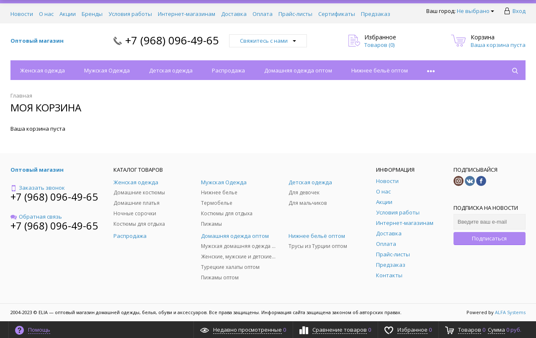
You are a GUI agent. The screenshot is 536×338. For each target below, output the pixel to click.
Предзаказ (375, 14)
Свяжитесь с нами (268, 40)
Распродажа (228, 70)
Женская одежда (42, 70)
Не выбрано (475, 11)
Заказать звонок (37, 187)
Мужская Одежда (107, 70)
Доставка (234, 14)
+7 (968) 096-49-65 (172, 40)
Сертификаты (336, 14)
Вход (519, 11)
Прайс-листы (295, 14)
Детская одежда (171, 70)
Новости (21, 14)
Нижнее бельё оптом (379, 70)
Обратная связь (36, 216)
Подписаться (489, 238)
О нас (46, 14)
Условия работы (130, 14)
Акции (67, 14)
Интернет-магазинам (186, 14)
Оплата (263, 14)
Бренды (92, 14)
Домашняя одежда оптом (298, 70)
